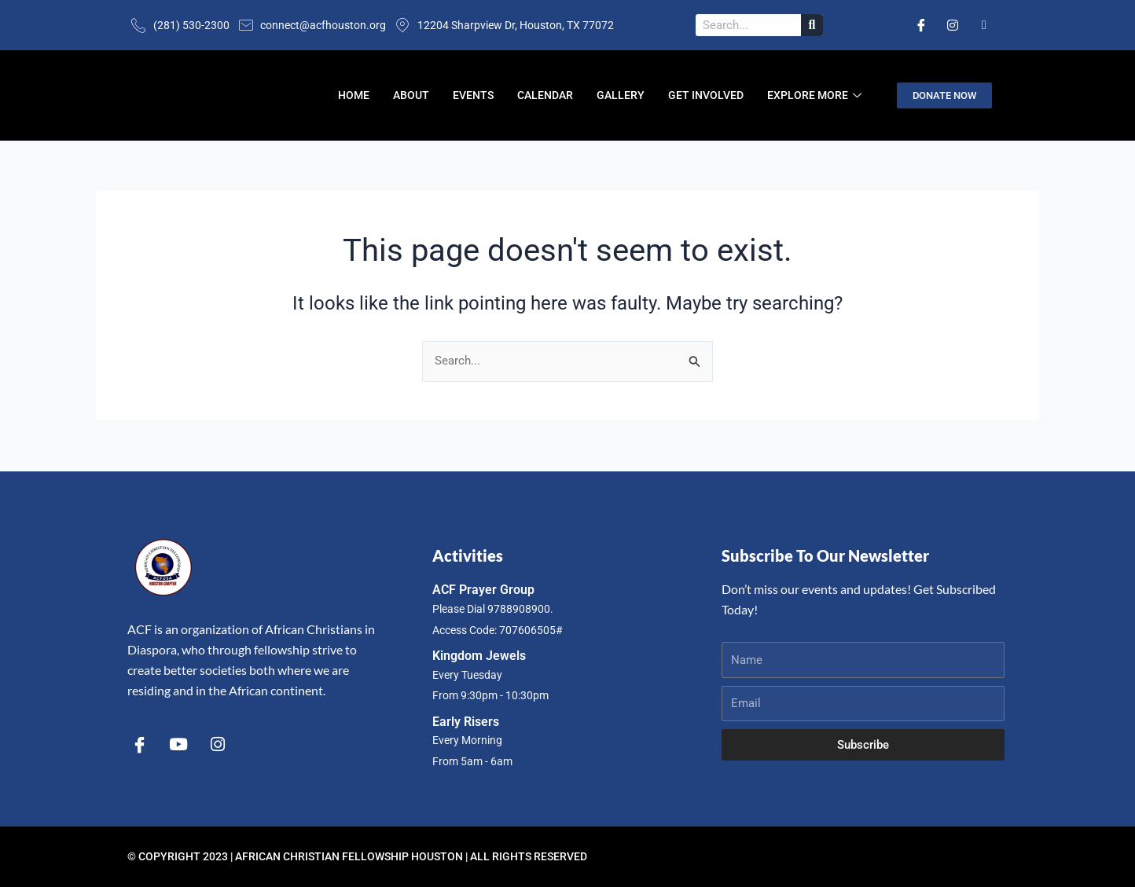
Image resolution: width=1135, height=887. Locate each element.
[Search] (812, 25)
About (411, 95)
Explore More (816, 95)
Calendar (545, 95)
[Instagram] (952, 25)
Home (353, 95)
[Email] (984, 25)
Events (473, 95)
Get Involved (706, 95)
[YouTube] (178, 743)
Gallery (621, 95)
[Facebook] (921, 25)
